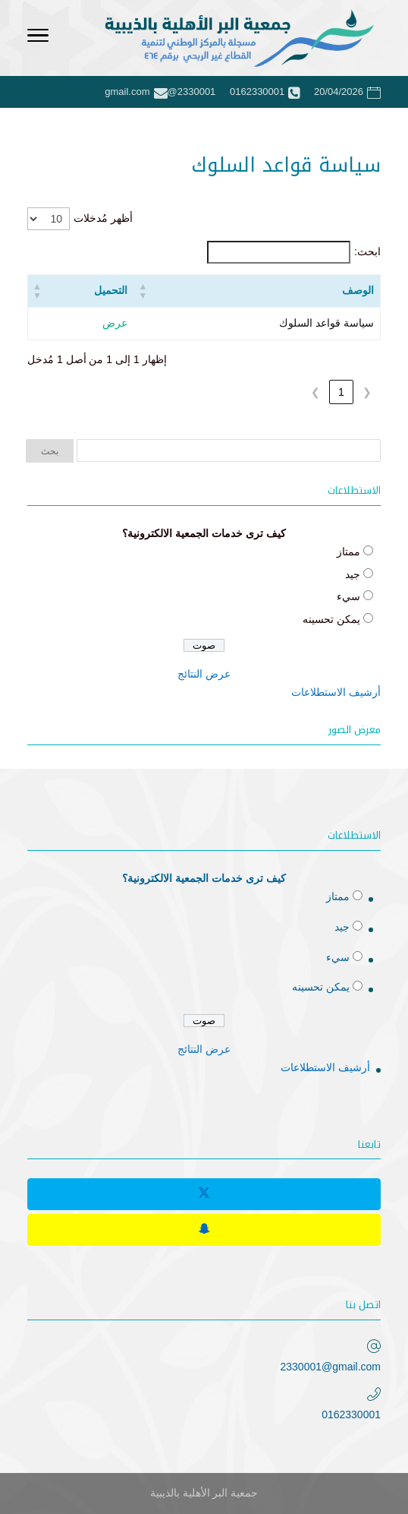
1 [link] (341, 392)
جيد (352, 574)
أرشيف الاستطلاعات (336, 692)
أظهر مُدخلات (103, 218)
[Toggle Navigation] (38, 38)
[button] (142, 291)
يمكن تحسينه (331, 619)
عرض (114, 323)
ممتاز (348, 551)
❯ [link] (315, 392)
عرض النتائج (204, 674)
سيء (348, 596)
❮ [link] (367, 392)
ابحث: (367, 251)
